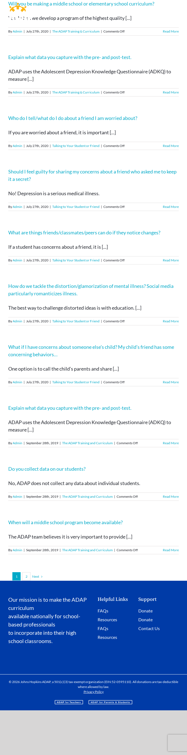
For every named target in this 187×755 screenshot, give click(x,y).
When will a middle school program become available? (65, 522)
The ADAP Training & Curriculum (76, 31)
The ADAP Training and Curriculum (87, 443)
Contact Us (149, 628)
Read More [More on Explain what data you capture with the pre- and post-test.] (171, 92)
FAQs (103, 610)
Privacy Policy (94, 692)
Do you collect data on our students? (47, 469)
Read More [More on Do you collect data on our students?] (171, 496)
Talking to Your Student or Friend (76, 146)
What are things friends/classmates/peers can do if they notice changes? (84, 232)
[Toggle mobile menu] (176, 7)
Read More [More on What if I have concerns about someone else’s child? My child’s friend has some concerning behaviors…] (171, 382)
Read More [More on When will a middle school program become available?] (171, 550)
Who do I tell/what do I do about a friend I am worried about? (72, 118)
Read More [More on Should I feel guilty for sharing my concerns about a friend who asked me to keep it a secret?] (171, 207)
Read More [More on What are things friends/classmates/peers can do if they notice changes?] (171, 260)
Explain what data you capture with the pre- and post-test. (69, 57)
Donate (145, 610)
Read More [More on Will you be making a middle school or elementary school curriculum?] (171, 31)
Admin (17, 31)
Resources (107, 619)
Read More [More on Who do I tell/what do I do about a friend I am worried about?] (171, 146)
